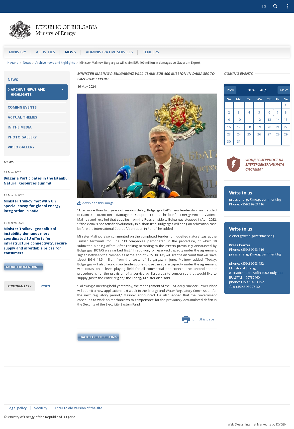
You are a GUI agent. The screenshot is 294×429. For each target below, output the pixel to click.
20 (269, 127)
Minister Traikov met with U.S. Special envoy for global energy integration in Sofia (32, 206)
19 (259, 127)
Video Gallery (21, 147)
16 (229, 127)
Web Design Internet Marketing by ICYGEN (257, 424)
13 (269, 120)
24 (239, 134)
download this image (95, 203)
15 (286, 120)
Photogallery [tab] (19, 286)
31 (239, 141)
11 (249, 120)
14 (278, 120)
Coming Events (22, 107)
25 (249, 134)
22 (286, 127)
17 (239, 127)
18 (249, 127)
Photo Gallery (22, 137)
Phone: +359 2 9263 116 (246, 204)
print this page (198, 319)
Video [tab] (45, 286)
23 (229, 134)
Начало (12, 63)
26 (259, 134)
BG (264, 6)
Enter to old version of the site (78, 408)
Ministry (17, 51)
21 (278, 127)
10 (239, 120)
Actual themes (22, 117)
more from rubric (23, 266)
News (70, 51)
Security (40, 408)
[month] (263, 90)
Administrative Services (109, 51)
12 (259, 120)
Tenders (151, 51)
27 (269, 134)
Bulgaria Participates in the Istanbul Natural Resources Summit (36, 180)
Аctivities (45, 51)
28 (278, 134)
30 (229, 141)
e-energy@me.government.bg (251, 236)
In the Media (20, 127)
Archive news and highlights (55, 63)
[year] (251, 90)
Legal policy (17, 408)
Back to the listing (98, 337)
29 (286, 134)
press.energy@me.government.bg (255, 199)
